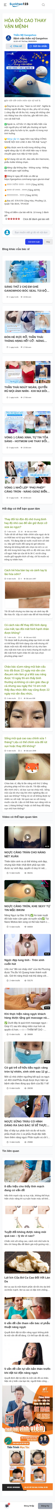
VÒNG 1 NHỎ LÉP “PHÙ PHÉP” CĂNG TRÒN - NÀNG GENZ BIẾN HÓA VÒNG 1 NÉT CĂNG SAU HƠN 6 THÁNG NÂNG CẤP (27, 490)
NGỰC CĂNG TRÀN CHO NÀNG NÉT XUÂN (25, 854)
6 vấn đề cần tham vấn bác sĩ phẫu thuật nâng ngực (27, 1325)
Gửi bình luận (34, 242)
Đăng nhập (29, 1506)
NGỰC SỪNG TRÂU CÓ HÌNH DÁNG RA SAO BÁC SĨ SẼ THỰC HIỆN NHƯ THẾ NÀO (25, 1123)
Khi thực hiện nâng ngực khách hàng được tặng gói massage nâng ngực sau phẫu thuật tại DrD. (27, 1016)
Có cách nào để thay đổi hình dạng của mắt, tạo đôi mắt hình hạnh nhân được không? (26, 628)
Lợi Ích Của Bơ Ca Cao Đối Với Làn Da (27, 1279)
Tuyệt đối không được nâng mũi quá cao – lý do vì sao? (25, 1233)
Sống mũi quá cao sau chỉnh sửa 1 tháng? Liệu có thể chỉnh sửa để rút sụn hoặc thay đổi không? (25, 742)
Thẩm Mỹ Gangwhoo (24, 35)
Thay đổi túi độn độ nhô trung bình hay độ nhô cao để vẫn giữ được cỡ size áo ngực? (25, 523)
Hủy (48, 242)
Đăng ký (45, 1506)
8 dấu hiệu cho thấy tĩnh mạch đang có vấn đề (24, 1188)
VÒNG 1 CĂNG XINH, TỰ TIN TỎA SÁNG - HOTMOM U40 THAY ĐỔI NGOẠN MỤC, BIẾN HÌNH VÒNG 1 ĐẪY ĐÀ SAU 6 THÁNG (26, 439)
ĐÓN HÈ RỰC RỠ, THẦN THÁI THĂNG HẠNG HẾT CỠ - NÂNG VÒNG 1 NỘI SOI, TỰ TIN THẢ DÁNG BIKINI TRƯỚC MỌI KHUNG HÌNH (26, 339)
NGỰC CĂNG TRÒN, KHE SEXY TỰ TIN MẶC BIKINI (27, 908)
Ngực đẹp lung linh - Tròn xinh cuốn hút (24, 962)
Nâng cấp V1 (13, 139)
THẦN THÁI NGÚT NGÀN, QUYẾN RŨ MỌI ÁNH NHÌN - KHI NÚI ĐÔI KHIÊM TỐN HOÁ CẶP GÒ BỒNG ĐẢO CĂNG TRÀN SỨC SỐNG (25, 389)
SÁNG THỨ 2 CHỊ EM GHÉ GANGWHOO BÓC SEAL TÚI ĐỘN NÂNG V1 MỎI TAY (26, 289)
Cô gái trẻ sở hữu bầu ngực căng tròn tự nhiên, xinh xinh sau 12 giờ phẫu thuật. (26, 1070)
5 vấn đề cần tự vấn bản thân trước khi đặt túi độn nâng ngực (27, 1370)
